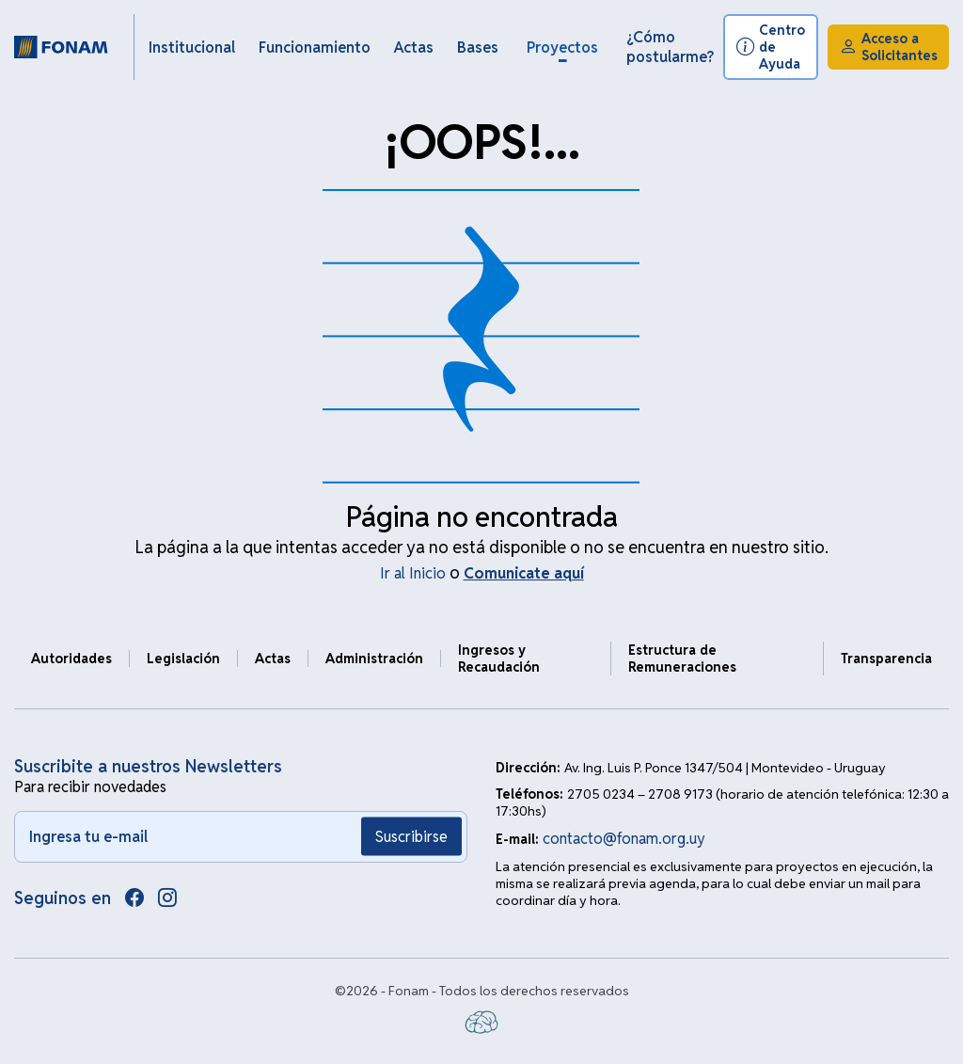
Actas (273, 658)
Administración (374, 658)
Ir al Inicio (413, 573)
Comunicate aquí (524, 573)
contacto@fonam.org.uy (624, 839)
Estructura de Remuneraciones (682, 658)
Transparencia (886, 658)
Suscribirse (411, 837)
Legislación (183, 658)
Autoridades (71, 658)
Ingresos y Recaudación (499, 658)
